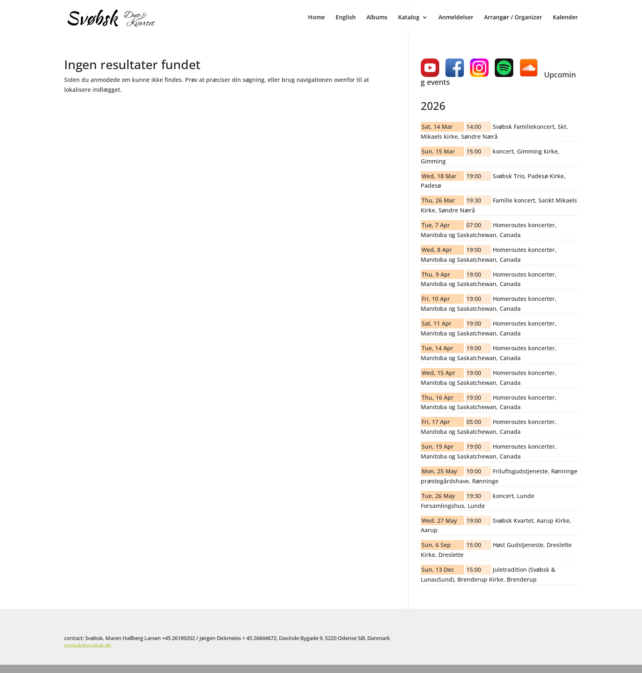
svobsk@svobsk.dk (87, 645)
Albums (376, 17)
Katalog (409, 17)
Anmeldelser (455, 17)
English (346, 17)
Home (316, 17)
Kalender (565, 17)
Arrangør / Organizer (513, 17)
